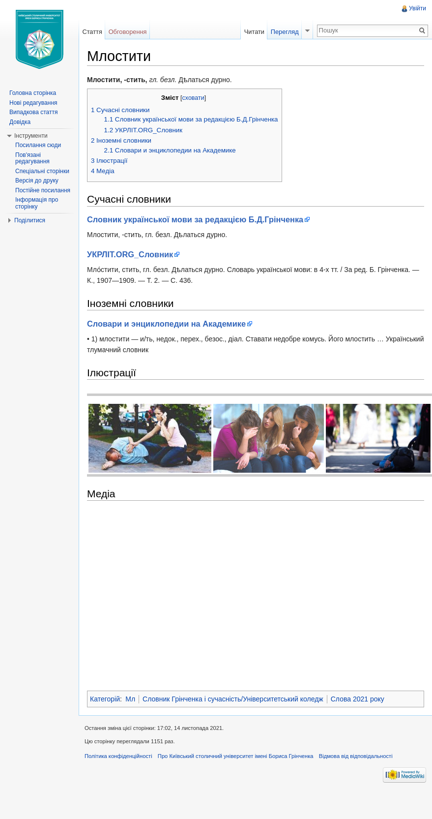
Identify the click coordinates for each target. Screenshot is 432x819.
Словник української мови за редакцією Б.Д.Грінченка (195, 219)
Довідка (19, 122)
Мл (130, 699)
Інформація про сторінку (36, 203)
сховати (193, 97)
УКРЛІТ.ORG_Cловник (130, 254)
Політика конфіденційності (118, 756)
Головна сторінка (32, 93)
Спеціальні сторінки (42, 171)
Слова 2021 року (357, 699)
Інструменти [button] (31, 135)
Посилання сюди (38, 145)
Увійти (417, 8)
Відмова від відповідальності (356, 756)
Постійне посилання (42, 190)
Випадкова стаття (33, 112)
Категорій (105, 699)
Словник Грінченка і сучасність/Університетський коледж (233, 699)
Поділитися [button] (29, 220)
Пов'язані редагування (32, 158)
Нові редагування (33, 102)
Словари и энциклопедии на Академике (166, 323)
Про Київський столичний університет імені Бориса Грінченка (236, 756)
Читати (254, 31)
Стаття (92, 31)
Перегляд (285, 31)
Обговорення (128, 31)
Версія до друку (36, 180)
